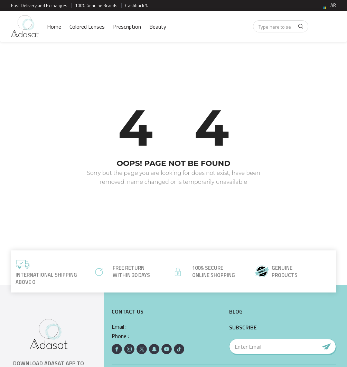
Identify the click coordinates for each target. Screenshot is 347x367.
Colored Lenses (87, 26)
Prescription (127, 26)
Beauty (157, 26)
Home (54, 26)
